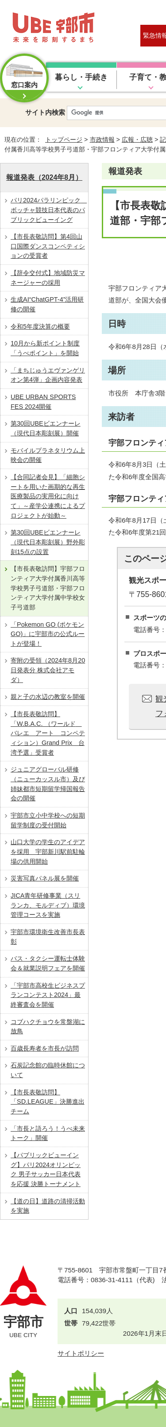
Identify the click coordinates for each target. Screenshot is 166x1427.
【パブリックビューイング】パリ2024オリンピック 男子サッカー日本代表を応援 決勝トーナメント (46, 1169)
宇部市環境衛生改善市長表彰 (48, 936)
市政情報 (102, 139)
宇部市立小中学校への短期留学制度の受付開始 (48, 820)
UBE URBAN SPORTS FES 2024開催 (43, 401)
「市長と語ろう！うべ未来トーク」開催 (48, 1133)
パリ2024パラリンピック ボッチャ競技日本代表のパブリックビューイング (49, 210)
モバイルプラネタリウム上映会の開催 (48, 455)
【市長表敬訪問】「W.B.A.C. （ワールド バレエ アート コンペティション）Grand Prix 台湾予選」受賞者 (48, 733)
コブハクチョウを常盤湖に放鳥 (48, 1026)
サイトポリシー (81, 1353)
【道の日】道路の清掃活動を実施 (48, 1206)
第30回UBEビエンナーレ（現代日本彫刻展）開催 (46, 428)
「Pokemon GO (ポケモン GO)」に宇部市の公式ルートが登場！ (48, 634)
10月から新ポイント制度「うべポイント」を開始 (45, 348)
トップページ (63, 139)
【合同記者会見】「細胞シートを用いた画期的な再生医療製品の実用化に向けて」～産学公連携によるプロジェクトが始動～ (48, 496)
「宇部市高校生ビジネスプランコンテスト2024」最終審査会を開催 (48, 995)
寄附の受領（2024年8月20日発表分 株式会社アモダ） (48, 670)
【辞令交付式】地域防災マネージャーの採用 (48, 277)
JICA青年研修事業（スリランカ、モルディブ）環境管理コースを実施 (48, 905)
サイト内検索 (45, 112)
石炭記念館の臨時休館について (48, 1070)
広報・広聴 (137, 139)
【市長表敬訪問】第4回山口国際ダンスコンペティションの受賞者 (48, 246)
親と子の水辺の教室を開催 (48, 696)
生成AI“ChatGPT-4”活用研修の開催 (47, 304)
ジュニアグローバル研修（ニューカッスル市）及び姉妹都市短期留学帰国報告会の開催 (48, 784)
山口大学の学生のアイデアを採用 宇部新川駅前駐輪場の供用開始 (48, 851)
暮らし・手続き (81, 77)
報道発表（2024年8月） (44, 177)
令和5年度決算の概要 (40, 326)
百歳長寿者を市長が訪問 (45, 1048)
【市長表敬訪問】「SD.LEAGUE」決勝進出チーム (48, 1102)
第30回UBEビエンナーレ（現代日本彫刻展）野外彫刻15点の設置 (48, 542)
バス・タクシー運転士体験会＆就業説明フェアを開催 (48, 963)
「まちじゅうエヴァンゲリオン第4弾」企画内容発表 (48, 375)
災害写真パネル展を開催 (45, 878)
